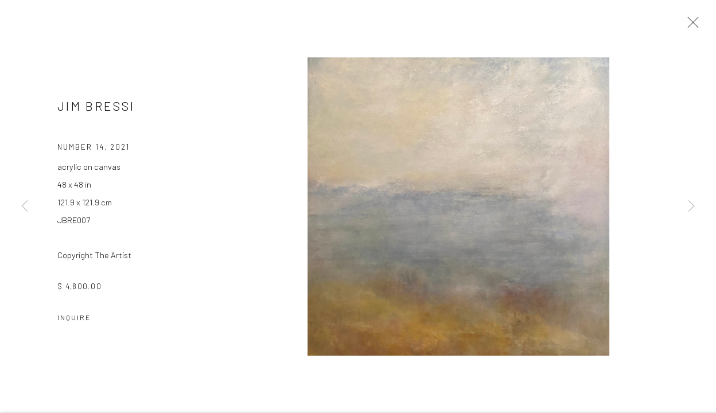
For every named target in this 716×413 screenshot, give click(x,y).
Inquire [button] (74, 318)
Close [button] (690, 25)
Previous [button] (24, 206)
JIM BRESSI (96, 107)
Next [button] (691, 206)
